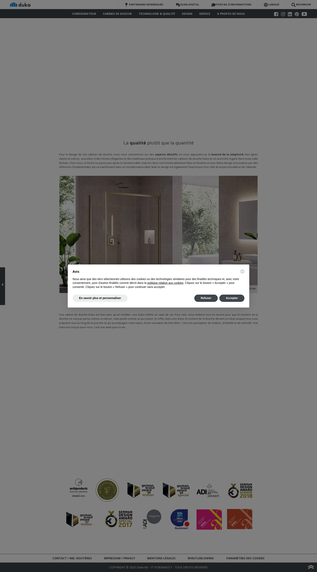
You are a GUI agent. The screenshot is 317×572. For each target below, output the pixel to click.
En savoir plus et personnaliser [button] (100, 298)
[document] (158, 279)
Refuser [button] (206, 298)
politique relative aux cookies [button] (165, 282)
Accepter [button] (232, 298)
